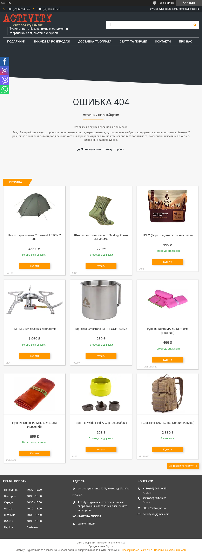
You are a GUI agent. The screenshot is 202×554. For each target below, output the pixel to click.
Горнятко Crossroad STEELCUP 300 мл (101, 329)
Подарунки (16, 41)
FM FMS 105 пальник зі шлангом (34, 329)
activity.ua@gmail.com (156, 514)
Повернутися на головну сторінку (102, 149)
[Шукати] (195, 25)
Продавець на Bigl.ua (101, 546)
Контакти (163, 41)
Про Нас (185, 41)
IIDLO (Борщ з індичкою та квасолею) (168, 235)
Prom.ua (121, 542)
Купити (34, 265)
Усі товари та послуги (181, 465)
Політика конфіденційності (170, 550)
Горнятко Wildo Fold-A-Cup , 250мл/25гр (101, 422)
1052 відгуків (166, 2)
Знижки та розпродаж (51, 41)
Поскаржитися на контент (137, 550)
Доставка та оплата (95, 41)
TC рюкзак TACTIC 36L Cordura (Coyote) (167, 422)
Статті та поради (133, 41)
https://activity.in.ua (154, 508)
